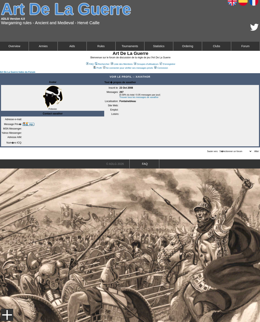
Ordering (187, 46)
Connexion (161, 68)
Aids (72, 46)
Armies (43, 46)
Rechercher (102, 64)
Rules (101, 46)
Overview (14, 46)
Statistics (159, 46)
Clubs (216, 46)
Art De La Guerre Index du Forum (17, 72)
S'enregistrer (167, 64)
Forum (245, 46)
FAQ (90, 64)
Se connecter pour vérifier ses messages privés (128, 68)
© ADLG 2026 (115, 163)
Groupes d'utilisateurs (146, 64)
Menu (7, 315)
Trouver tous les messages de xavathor (138, 97)
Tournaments (130, 46)
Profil (97, 68)
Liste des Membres (122, 64)
